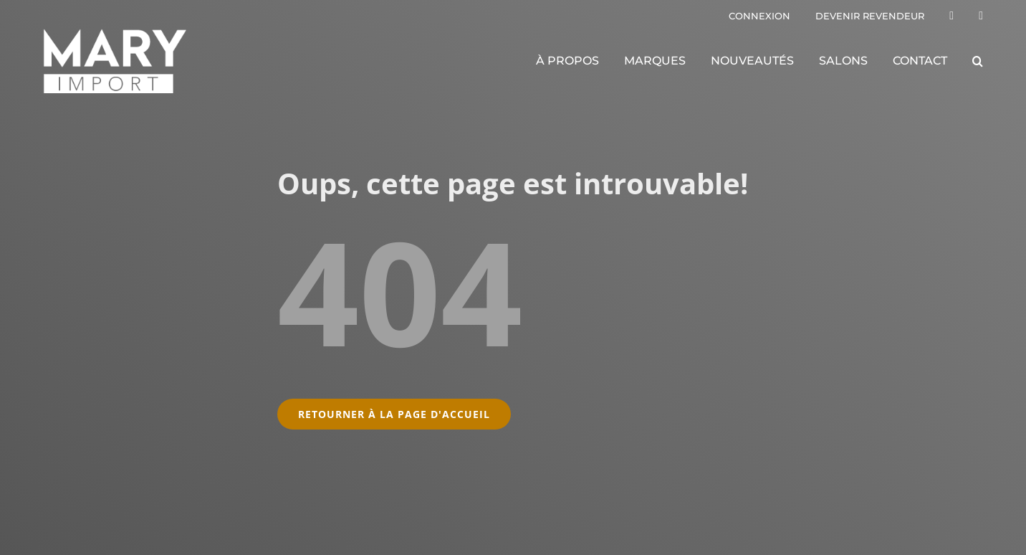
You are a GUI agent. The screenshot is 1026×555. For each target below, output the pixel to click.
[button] (977, 61)
